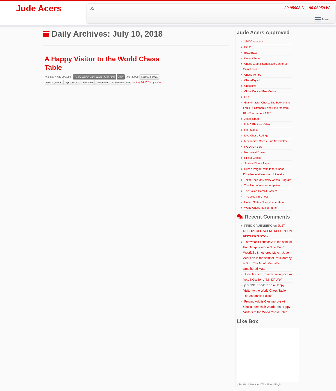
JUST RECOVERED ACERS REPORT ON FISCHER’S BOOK (267, 231)
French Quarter (54, 82)
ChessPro (250, 85)
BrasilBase (251, 52)
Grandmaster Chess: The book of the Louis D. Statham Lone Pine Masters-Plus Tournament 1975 (266, 108)
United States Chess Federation (264, 202)
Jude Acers (39, 8)
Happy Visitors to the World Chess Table (95, 77)
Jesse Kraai (251, 118)
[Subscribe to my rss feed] (93, 8)
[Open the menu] (318, 19)
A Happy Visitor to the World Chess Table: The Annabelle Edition (264, 290)
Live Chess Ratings (256, 135)
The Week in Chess (256, 196)
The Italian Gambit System (260, 191)
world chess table (121, 82)
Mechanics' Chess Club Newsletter (265, 141)
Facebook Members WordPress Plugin (260, 384)
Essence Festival (149, 77)
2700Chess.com (254, 41)
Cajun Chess (252, 58)
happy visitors (72, 82)
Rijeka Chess (252, 157)
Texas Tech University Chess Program (267, 179)
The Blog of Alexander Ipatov (262, 185)
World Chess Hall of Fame (260, 207)
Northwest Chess (255, 152)
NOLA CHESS (253, 146)
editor (158, 82)
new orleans (103, 82)
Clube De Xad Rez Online (260, 91)
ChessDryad (252, 80)
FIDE (247, 97)
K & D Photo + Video (257, 124)
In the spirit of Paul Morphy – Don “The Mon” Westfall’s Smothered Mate (267, 263)
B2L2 (247, 47)
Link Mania (251, 130)
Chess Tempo (252, 74)
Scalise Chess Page (256, 163)
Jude (120, 77)
